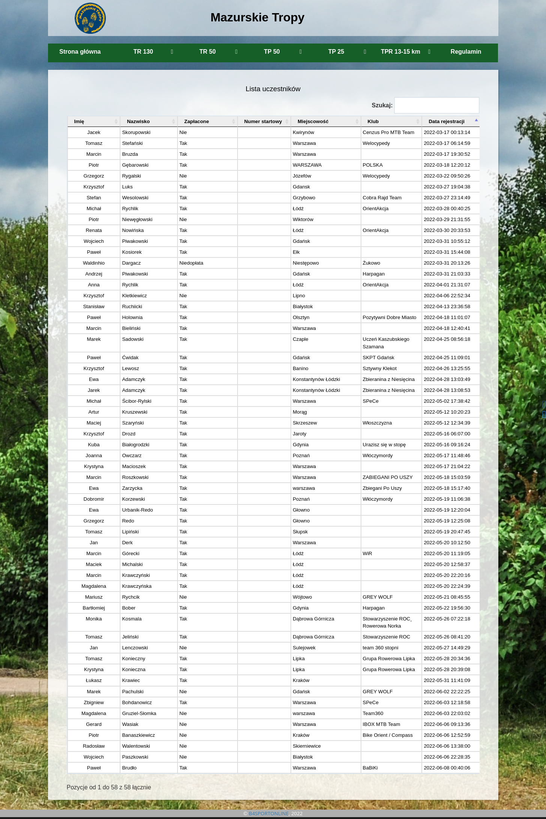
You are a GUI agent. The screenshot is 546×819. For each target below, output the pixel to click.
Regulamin (466, 51)
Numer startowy (217, 121)
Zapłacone (165, 121)
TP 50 (283, 51)
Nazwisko (119, 121)
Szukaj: (425, 105)
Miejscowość (274, 121)
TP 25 (347, 51)
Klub (325, 121)
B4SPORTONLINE (269, 813)
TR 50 (218, 51)
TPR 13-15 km (405, 51)
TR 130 (153, 51)
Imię (79, 121)
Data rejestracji (446, 121)
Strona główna (80, 51)
